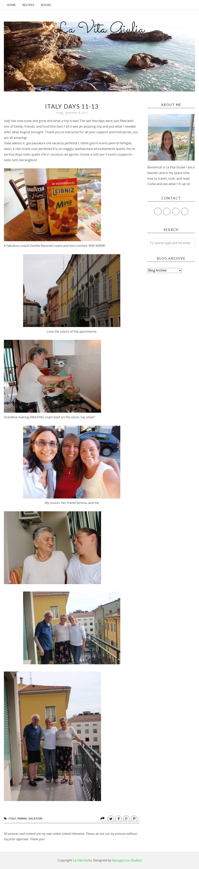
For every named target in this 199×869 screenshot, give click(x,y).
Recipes (28, 5)
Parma (22, 818)
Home (11, 5)
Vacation (35, 818)
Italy (12, 818)
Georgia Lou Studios (127, 860)
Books (46, 5)
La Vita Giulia (99, 29)
